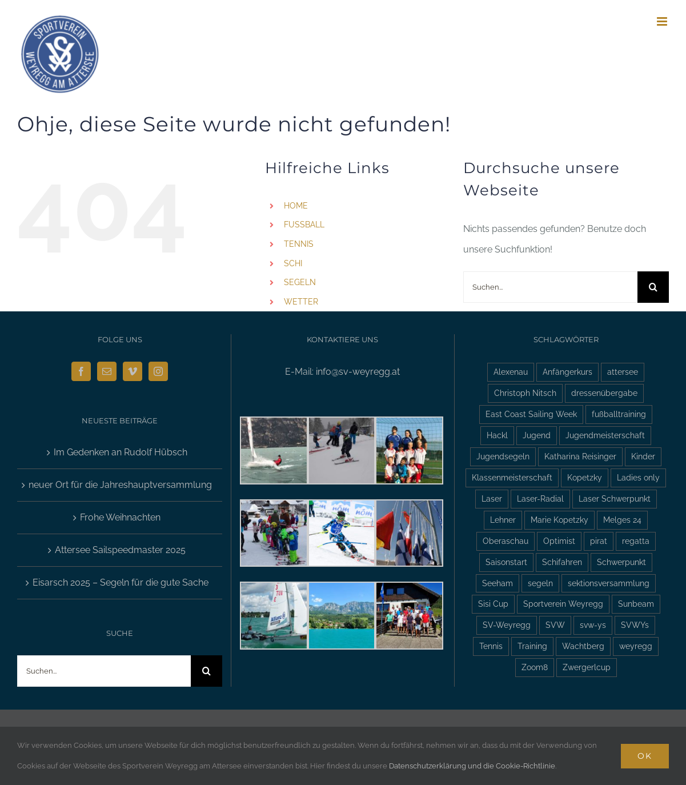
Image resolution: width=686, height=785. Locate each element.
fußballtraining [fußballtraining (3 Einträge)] (619, 414)
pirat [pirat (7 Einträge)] (598, 541)
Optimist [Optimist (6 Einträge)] (559, 541)
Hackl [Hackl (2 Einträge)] (497, 435)
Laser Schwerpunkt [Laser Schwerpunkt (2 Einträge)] (615, 498)
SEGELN (300, 282)
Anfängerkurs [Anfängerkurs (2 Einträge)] (567, 372)
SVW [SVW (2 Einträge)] (555, 625)
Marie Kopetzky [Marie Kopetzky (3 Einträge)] (559, 519)
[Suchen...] (550, 287)
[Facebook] (81, 371)
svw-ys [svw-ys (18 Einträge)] (593, 625)
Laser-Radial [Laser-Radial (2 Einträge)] (540, 498)
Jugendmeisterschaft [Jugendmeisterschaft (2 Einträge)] (605, 435)
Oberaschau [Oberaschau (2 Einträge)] (505, 541)
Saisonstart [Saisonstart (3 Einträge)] (506, 562)
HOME (296, 205)
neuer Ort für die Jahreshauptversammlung (120, 484)
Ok (644, 756)
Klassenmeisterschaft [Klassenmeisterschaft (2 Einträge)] (512, 477)
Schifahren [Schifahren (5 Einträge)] (562, 562)
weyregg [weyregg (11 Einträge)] (635, 646)
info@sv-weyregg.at (358, 371)
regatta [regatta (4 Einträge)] (635, 541)
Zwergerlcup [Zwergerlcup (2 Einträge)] (587, 667)
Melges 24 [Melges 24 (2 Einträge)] (622, 519)
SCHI (293, 263)
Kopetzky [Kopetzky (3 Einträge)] (584, 477)
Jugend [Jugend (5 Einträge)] (537, 435)
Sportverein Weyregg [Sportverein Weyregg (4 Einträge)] (563, 603)
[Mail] (107, 371)
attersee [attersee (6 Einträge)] (622, 372)
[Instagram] (158, 371)
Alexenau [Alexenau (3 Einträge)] (511, 372)
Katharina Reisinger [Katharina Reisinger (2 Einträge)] (580, 456)
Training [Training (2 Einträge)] (532, 646)
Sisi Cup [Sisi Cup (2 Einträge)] (493, 603)
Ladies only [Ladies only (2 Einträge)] (638, 477)
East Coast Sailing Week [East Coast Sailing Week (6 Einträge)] (531, 414)
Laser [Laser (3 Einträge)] (492, 498)
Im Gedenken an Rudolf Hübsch (120, 452)
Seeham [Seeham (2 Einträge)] (497, 583)
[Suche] (653, 287)
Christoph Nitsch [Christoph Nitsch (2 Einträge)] (525, 393)
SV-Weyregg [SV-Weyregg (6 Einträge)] (507, 625)
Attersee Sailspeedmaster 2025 (120, 549)
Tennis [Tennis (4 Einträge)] (491, 646)
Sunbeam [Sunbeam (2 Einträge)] (636, 603)
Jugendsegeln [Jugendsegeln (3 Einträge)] (502, 456)
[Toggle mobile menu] (663, 21)
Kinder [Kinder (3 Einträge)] (643, 456)
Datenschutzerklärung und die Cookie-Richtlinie (472, 766)
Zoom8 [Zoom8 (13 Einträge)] (534, 667)
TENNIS (299, 244)
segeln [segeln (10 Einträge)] (540, 583)
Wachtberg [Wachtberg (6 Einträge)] (583, 646)
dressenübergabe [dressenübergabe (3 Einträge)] (604, 393)
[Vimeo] (132, 371)
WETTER (301, 301)
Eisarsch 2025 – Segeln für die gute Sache (120, 582)
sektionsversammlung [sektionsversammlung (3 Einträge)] (608, 583)
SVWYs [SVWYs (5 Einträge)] (635, 625)
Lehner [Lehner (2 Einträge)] (503, 519)
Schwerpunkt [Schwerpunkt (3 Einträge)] (621, 562)
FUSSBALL (304, 224)
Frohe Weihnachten (120, 517)
